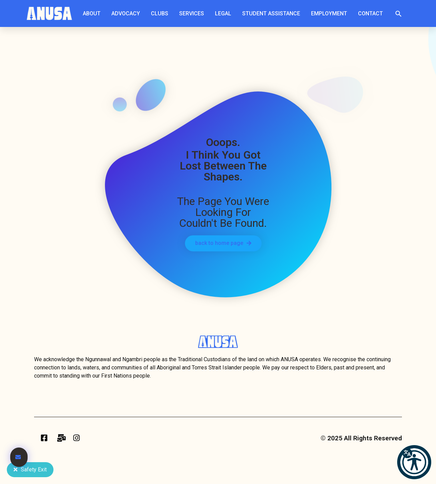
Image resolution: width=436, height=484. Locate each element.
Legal (225, 13)
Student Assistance (272, 13)
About (93, 13)
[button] (398, 13)
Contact (370, 13)
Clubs (161, 13)
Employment (331, 13)
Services (193, 13)
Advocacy (127, 13)
